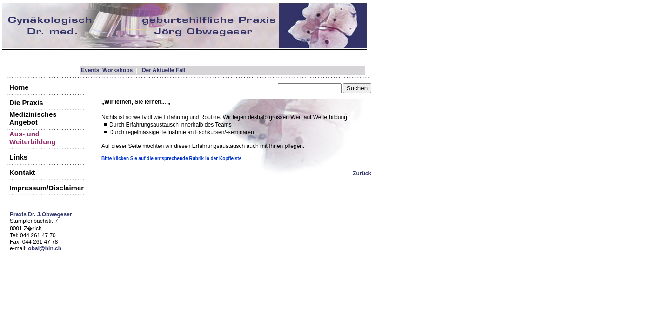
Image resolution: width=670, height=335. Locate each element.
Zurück (362, 173)
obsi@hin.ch (44, 248)
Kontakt (22, 172)
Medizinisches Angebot (33, 118)
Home (19, 87)
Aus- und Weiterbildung (32, 138)
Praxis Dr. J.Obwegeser (41, 214)
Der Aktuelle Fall (164, 70)
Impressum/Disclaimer (46, 188)
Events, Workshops (107, 70)
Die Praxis (26, 103)
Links (18, 157)
